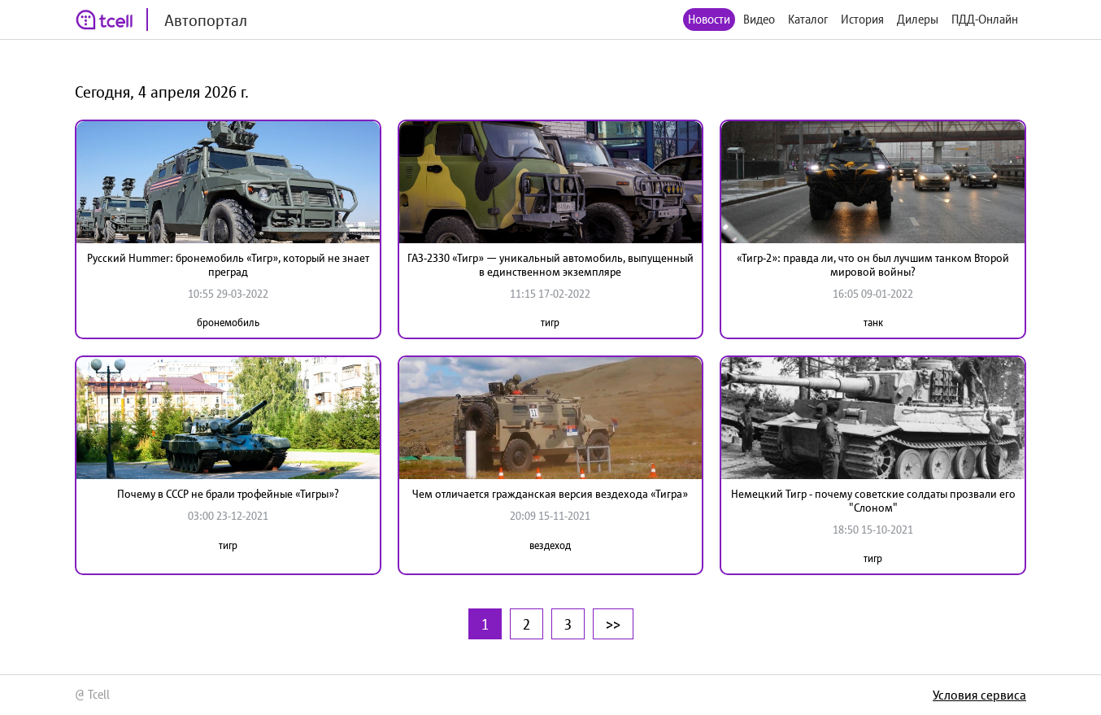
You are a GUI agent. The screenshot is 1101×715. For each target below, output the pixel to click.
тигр (550, 322)
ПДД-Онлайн (984, 19)
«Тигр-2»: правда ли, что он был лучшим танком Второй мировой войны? (873, 264)
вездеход (550, 545)
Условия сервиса (979, 695)
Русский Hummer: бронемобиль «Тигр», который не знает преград (228, 264)
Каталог (808, 19)
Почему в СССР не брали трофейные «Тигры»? (228, 493)
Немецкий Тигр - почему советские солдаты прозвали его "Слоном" (873, 500)
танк (873, 322)
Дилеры (917, 19)
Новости (709, 19)
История (862, 19)
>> (613, 624)
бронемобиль (228, 322)
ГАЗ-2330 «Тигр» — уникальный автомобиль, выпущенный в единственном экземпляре (550, 264)
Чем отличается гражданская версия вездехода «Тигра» (550, 493)
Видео (759, 19)
